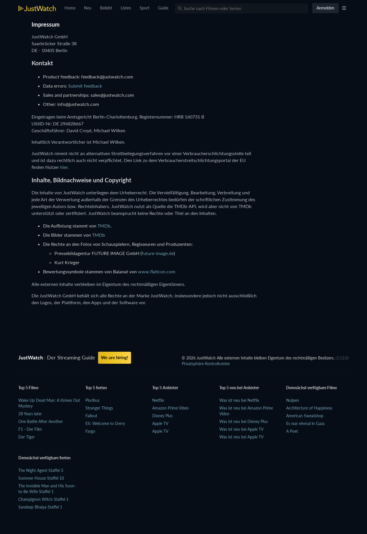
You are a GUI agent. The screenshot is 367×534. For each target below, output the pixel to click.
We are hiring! (114, 357)
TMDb (103, 225)
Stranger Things (99, 408)
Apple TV (160, 423)
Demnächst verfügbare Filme (311, 387)
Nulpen (292, 400)
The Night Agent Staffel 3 (40, 470)
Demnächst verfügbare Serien (44, 457)
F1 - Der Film (30, 429)
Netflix (158, 400)
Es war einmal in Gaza (305, 423)
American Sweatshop (304, 415)
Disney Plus (162, 415)
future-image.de (158, 253)
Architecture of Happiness (309, 408)
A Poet (292, 431)
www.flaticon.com (156, 271)
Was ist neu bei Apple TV (241, 429)
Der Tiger (26, 436)
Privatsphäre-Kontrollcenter (206, 363)
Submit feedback (85, 85)
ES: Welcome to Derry (105, 423)
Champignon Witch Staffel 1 (43, 499)
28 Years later (30, 413)
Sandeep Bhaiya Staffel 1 (40, 507)
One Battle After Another (40, 421)
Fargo (90, 431)
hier (64, 167)
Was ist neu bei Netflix (239, 400)
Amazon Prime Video (170, 408)
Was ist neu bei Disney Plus (243, 421)
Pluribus (92, 400)
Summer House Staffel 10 (41, 478)
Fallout (91, 415)
